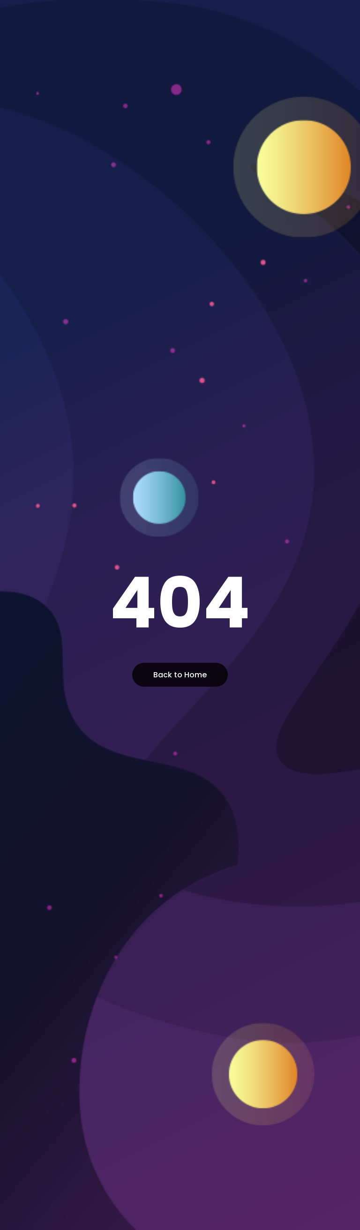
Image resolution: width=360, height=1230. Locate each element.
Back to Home (180, 674)
